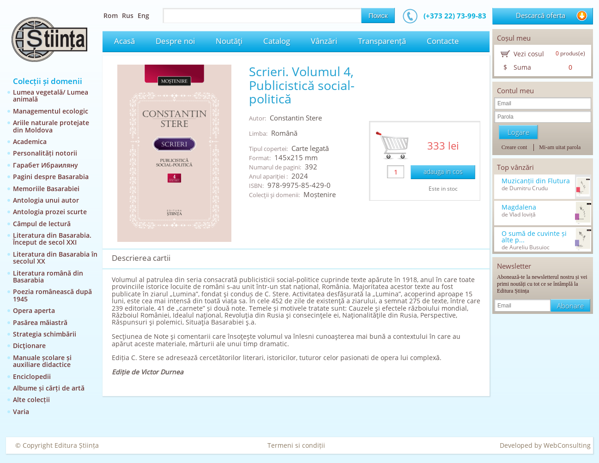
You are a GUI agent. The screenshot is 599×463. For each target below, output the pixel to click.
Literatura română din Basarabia (48, 276)
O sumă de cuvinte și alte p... (534, 236)
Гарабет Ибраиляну (45, 165)
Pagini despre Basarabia (51, 176)
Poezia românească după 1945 (52, 295)
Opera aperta (34, 310)
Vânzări (324, 41)
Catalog (276, 41)
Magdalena (519, 207)
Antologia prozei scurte (50, 211)
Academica (30, 141)
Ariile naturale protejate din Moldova (51, 126)
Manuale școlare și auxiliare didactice (42, 361)
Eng (143, 15)
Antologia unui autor (46, 200)
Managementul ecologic (50, 111)
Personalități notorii (45, 153)
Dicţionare (29, 345)
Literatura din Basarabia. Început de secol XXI (52, 239)
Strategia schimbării (44, 334)
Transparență (382, 41)
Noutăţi (229, 41)
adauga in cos (443, 171)
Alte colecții (31, 399)
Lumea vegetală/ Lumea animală (50, 95)
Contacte (443, 41)
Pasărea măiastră (40, 322)
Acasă (124, 41)
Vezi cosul (529, 53)
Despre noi (175, 41)
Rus (127, 15)
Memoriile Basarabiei (46, 188)
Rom (110, 15)
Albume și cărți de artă (49, 388)
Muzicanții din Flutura (536, 181)
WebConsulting (567, 445)
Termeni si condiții (296, 445)
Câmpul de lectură (42, 223)
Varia (21, 411)
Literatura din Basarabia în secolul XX (55, 257)
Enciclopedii (32, 376)
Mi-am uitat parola (560, 147)
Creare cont (514, 147)
